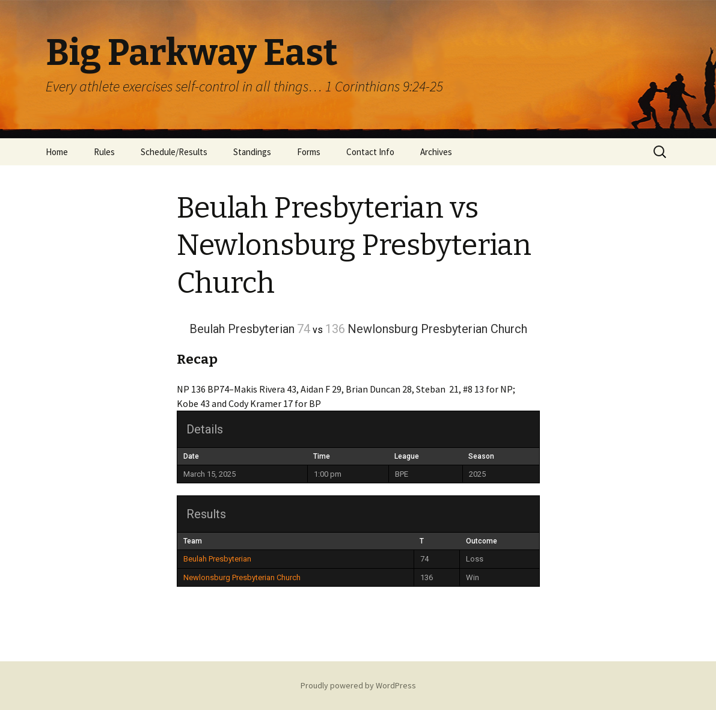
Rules (104, 152)
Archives (436, 152)
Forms (308, 152)
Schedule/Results (174, 152)
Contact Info (370, 152)
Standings (252, 152)
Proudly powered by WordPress (358, 685)
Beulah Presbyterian (217, 558)
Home (57, 152)
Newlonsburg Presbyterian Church (242, 577)
